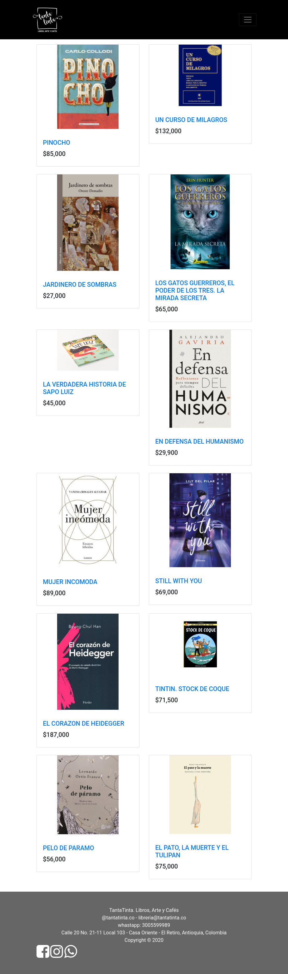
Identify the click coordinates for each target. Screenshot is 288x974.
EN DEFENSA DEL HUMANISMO (199, 441)
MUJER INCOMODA (70, 582)
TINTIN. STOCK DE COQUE (192, 689)
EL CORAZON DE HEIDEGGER (83, 723)
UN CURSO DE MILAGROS (191, 120)
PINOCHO (56, 142)
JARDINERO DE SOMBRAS (80, 284)
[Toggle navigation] (247, 19)
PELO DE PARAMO (68, 848)
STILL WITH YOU (178, 581)
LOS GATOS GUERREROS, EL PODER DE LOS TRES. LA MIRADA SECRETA (195, 290)
